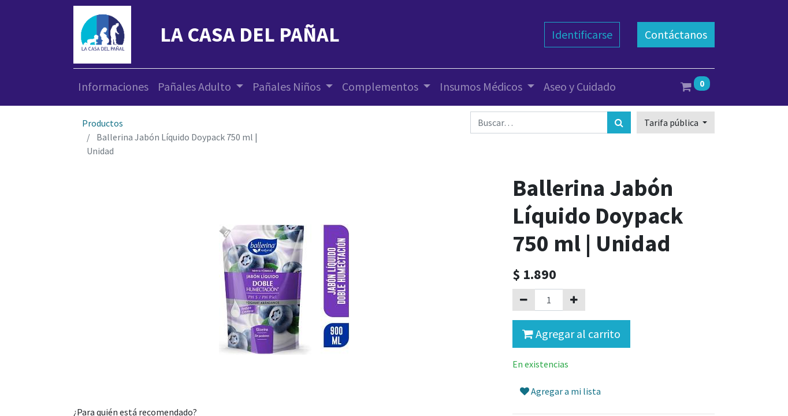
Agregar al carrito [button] (571, 333)
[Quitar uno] (523, 300)
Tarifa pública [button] (672, 122)
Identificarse (582, 34)
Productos (102, 123)
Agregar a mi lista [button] (560, 391)
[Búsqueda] (619, 122)
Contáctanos (676, 34)
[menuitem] (113, 86)
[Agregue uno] (574, 300)
